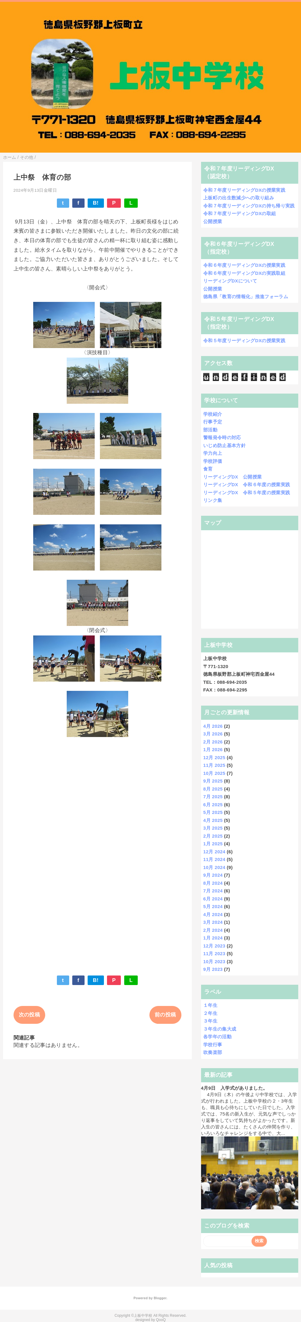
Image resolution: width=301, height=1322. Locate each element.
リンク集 (212, 500)
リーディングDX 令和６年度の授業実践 (246, 484)
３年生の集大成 (219, 1029)
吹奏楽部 (212, 1052)
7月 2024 (213, 890)
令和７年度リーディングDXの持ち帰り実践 (249, 205)
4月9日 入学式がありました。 (234, 1088)
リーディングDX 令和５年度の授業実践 (246, 492)
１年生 (210, 1005)
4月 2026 (213, 726)
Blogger (160, 1298)
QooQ (161, 1320)
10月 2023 (214, 961)
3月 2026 (213, 733)
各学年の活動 (217, 1036)
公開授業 (212, 221)
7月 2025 (213, 796)
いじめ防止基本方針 (224, 445)
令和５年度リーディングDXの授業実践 (244, 340)
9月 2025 (213, 780)
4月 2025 (213, 820)
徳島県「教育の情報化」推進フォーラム (245, 296)
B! (96, 203)
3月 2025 (213, 828)
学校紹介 (212, 414)
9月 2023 (213, 969)
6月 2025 (213, 804)
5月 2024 (213, 906)
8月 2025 (213, 788)
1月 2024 (213, 937)
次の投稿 (29, 1015)
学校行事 (212, 1044)
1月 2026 (213, 749)
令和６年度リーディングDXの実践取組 (244, 273)
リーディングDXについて (230, 280)
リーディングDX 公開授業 (232, 476)
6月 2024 (213, 898)
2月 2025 (213, 836)
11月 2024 (214, 859)
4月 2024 (213, 914)
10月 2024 (214, 867)
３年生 (210, 1021)
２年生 (210, 1013)
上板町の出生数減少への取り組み (238, 197)
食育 (208, 468)
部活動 (210, 429)
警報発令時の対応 (222, 437)
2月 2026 (213, 741)
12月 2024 (214, 851)
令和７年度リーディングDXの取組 (239, 213)
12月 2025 (214, 757)
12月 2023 (214, 945)
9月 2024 (213, 875)
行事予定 (212, 421)
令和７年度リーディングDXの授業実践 (244, 190)
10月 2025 (214, 773)
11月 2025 (214, 765)
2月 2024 (213, 930)
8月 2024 (213, 883)
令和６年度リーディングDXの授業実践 (244, 265)
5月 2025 (213, 812)
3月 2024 (213, 922)
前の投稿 (165, 1015)
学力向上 (212, 453)
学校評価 (212, 461)
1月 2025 (213, 843)
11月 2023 (214, 953)
